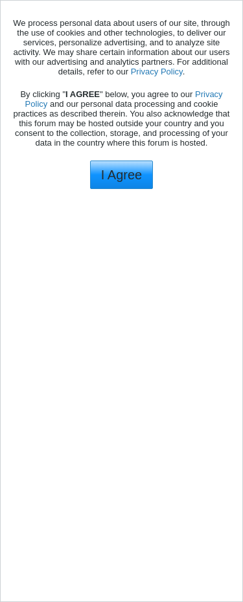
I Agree (121, 175)
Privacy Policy (157, 71)
